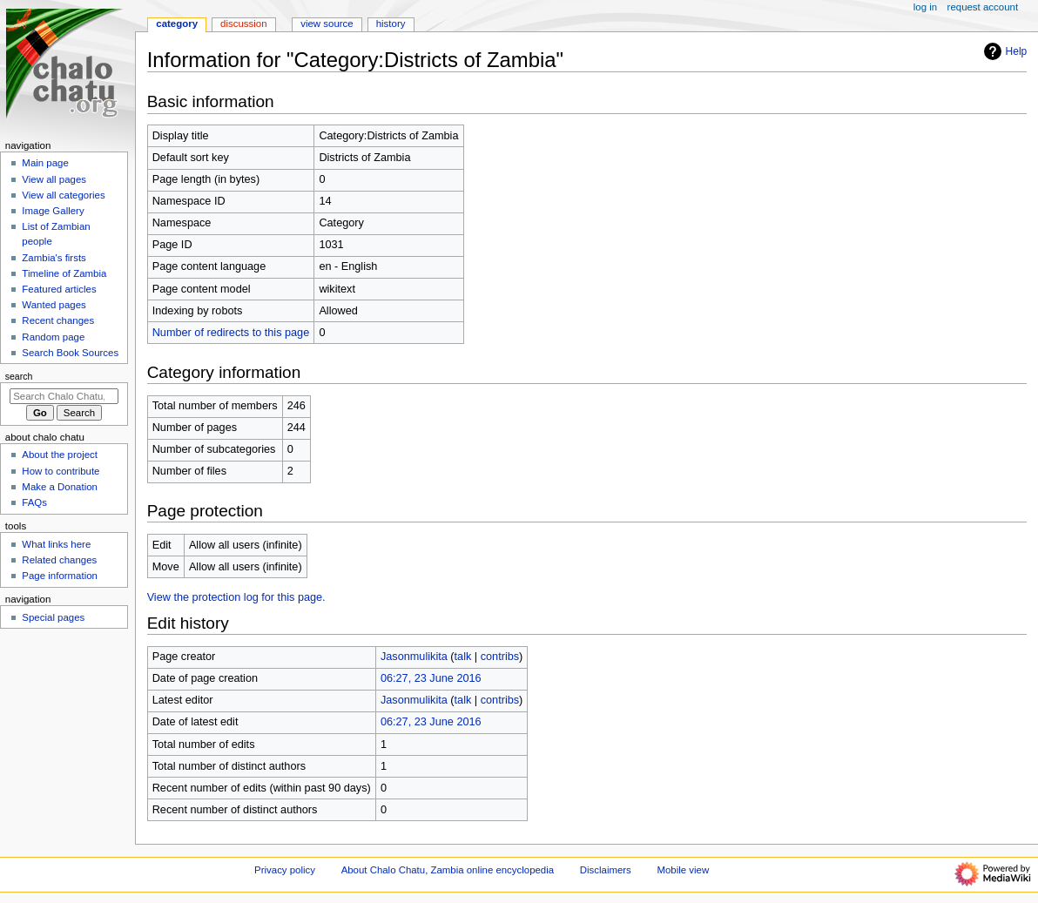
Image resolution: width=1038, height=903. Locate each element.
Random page (53, 337)
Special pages (53, 617)
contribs (500, 656)
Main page (45, 163)
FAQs (34, 502)
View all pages (54, 179)
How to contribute (60, 471)
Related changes (59, 560)
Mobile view (683, 870)
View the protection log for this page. (236, 597)
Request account (983, 7)
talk (463, 656)
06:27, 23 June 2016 (431, 678)
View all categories (63, 195)
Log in (925, 7)
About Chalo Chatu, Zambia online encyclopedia (447, 870)
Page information (60, 575)
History (391, 23)
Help (1004, 51)
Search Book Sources (70, 352)
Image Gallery (53, 211)
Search (19, 376)
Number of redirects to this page (231, 333)
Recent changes (58, 320)
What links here (56, 544)
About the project (60, 454)
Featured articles (59, 289)
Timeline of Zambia (64, 273)
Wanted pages (53, 305)
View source (326, 23)
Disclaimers (605, 870)
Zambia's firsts (53, 258)
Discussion (243, 23)
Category (177, 23)
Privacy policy (284, 870)
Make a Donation (60, 487)
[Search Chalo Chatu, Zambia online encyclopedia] (64, 396)
